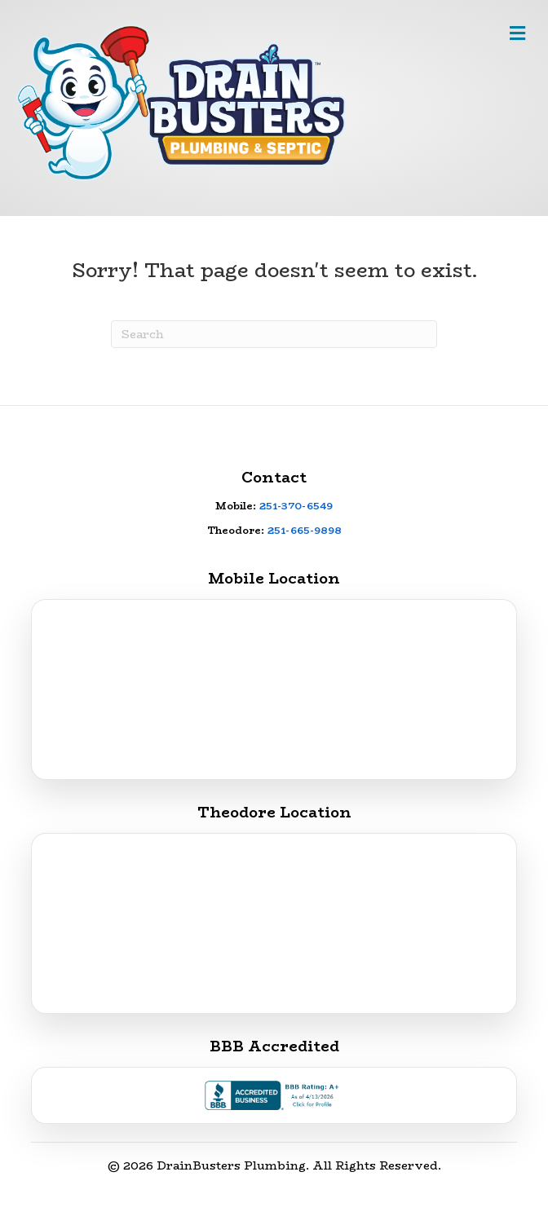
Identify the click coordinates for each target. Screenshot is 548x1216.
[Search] (274, 334)
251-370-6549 (296, 505)
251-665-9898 (304, 530)
